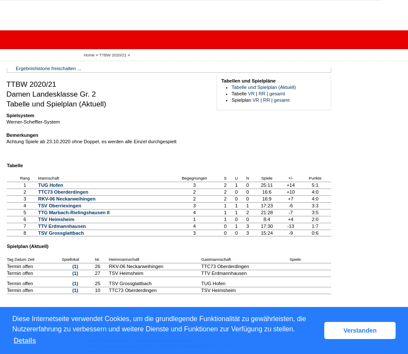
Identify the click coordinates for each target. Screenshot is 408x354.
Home (89, 55)
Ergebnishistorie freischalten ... (48, 68)
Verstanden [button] (360, 330)
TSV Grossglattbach (61, 233)
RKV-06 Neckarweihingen (66, 198)
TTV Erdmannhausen (62, 226)
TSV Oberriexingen (59, 205)
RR (261, 93)
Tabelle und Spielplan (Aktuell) (264, 87)
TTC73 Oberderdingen (63, 192)
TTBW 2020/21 (113, 55)
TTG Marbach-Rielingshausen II (73, 212)
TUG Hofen (50, 185)
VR (251, 93)
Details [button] (25, 340)
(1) (75, 266)
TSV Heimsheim (56, 219)
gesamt (277, 93)
